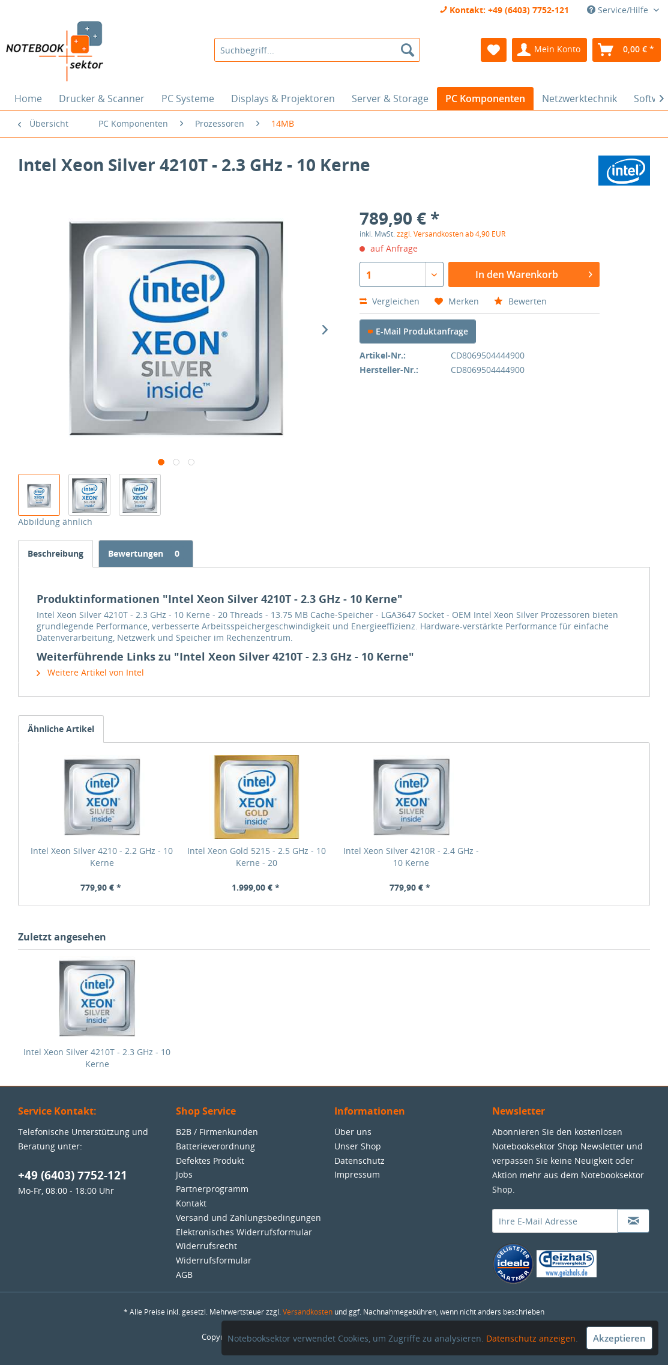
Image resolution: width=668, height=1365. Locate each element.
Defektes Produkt (210, 1160)
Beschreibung (55, 553)
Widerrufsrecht (206, 1246)
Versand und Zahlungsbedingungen (248, 1217)
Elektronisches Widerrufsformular (244, 1232)
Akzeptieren (619, 1338)
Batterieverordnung (215, 1146)
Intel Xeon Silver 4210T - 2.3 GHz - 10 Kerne (96, 1058)
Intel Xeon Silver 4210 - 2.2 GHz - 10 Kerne (102, 856)
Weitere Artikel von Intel (90, 672)
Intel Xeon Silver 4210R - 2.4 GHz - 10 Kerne (411, 856)
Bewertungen (146, 553)
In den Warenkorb (533, 273)
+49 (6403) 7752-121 (72, 1175)
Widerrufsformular (213, 1260)
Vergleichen (390, 301)
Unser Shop (357, 1146)
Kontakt (191, 1203)
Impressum (357, 1174)
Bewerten (520, 301)
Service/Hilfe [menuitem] (619, 10)
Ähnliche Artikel (61, 728)
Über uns (353, 1131)
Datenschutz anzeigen (531, 1338)
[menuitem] (317, 50)
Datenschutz (359, 1160)
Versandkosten (307, 1312)
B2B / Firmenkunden (217, 1131)
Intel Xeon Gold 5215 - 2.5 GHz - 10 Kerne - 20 (256, 856)
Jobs (184, 1174)
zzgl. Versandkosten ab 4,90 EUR (451, 234)
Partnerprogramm (212, 1188)
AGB (184, 1274)
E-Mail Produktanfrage (417, 331)
